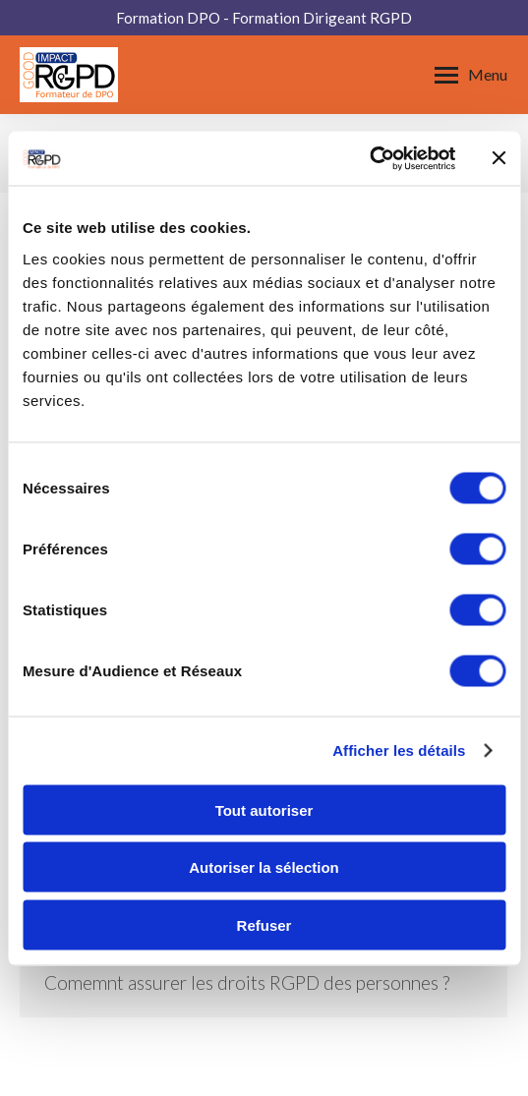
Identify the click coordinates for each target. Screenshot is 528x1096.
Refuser (264, 924)
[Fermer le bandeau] (498, 158)
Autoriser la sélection (264, 867)
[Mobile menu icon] (471, 74)
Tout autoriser (264, 809)
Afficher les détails (398, 750)
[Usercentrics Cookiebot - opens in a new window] (369, 158)
